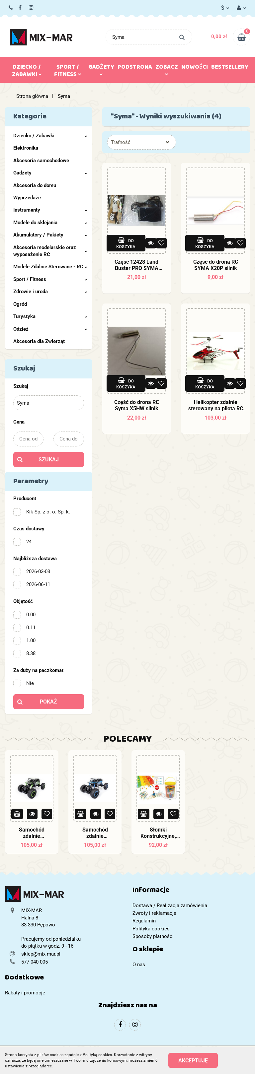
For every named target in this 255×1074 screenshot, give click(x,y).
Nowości (194, 68)
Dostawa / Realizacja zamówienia (169, 905)
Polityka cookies (151, 929)
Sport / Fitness (67, 72)
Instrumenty (50, 210)
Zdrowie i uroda (50, 292)
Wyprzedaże (27, 198)
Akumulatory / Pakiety (50, 235)
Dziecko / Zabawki (27, 72)
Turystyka (50, 316)
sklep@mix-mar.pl (40, 954)
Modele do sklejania (50, 223)
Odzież (50, 329)
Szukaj (49, 459)
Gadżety (101, 69)
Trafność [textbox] (120, 142)
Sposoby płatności (153, 936)
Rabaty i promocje (25, 993)
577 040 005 (11, 8)
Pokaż (48, 702)
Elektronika (25, 148)
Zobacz (166, 69)
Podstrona (135, 68)
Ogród (20, 304)
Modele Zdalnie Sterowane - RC (50, 267)
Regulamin (144, 921)
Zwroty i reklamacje (154, 913)
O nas (138, 965)
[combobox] (141, 142)
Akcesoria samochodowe (41, 161)
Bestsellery (229, 68)
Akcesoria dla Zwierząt (39, 341)
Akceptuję (193, 1060)
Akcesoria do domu (34, 185)
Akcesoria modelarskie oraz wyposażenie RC (50, 250)
